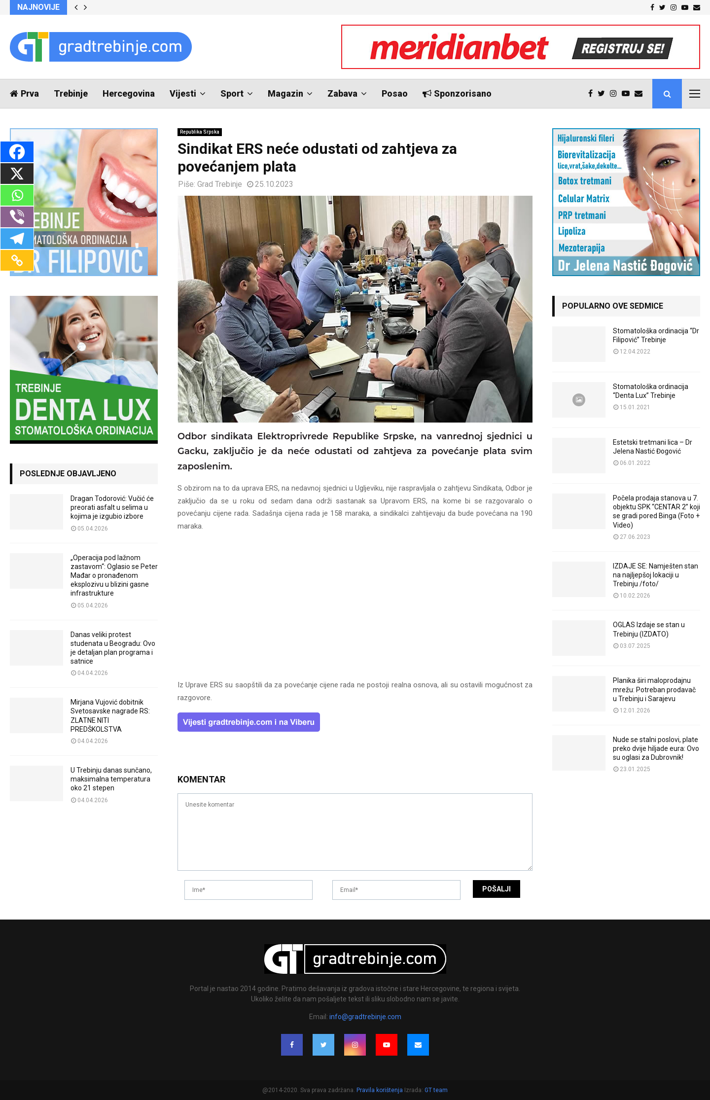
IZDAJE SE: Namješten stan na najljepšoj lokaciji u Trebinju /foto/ (655, 575)
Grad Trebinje (219, 184)
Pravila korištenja (380, 1090)
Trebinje (71, 93)
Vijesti (183, 93)
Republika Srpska (199, 132)
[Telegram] (17, 238)
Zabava (342, 93)
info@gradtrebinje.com (365, 1017)
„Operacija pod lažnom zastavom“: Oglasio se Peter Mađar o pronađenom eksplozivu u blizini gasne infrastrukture (114, 576)
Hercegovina (129, 93)
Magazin (285, 93)
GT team (436, 1090)
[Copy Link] (17, 260)
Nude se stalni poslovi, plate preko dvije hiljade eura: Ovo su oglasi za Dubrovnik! (656, 748)
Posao (395, 93)
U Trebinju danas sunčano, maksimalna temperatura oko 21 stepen (111, 779)
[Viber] (17, 217)
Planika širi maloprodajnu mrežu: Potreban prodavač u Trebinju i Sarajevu (654, 689)
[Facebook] (17, 152)
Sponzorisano (457, 93)
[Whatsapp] (17, 195)
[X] (17, 173)
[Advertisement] (355, 610)
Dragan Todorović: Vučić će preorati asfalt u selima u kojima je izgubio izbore (112, 507)
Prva (24, 93)
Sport (232, 93)
